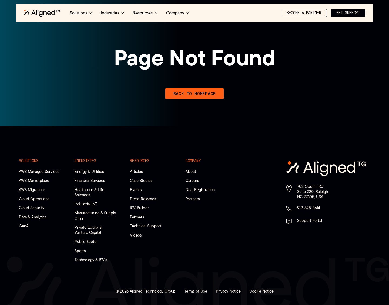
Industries (85, 160)
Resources (139, 160)
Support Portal (309, 220)
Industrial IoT (86, 204)
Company (193, 160)
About (191, 171)
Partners (137, 217)
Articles (136, 171)
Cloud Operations (34, 199)
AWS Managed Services (39, 171)
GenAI (24, 226)
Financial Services (90, 180)
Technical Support (145, 226)
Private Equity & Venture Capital (88, 229)
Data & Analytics (33, 217)
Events (136, 189)
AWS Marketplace (34, 180)
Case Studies (141, 180)
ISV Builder (139, 208)
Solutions (28, 160)
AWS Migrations (32, 189)
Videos (136, 235)
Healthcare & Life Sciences (89, 192)
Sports (80, 251)
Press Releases (143, 199)
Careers (192, 180)
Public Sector (86, 241)
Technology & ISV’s (91, 260)
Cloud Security (31, 208)
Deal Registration (200, 189)
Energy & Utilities (89, 171)
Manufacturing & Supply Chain (95, 215)
